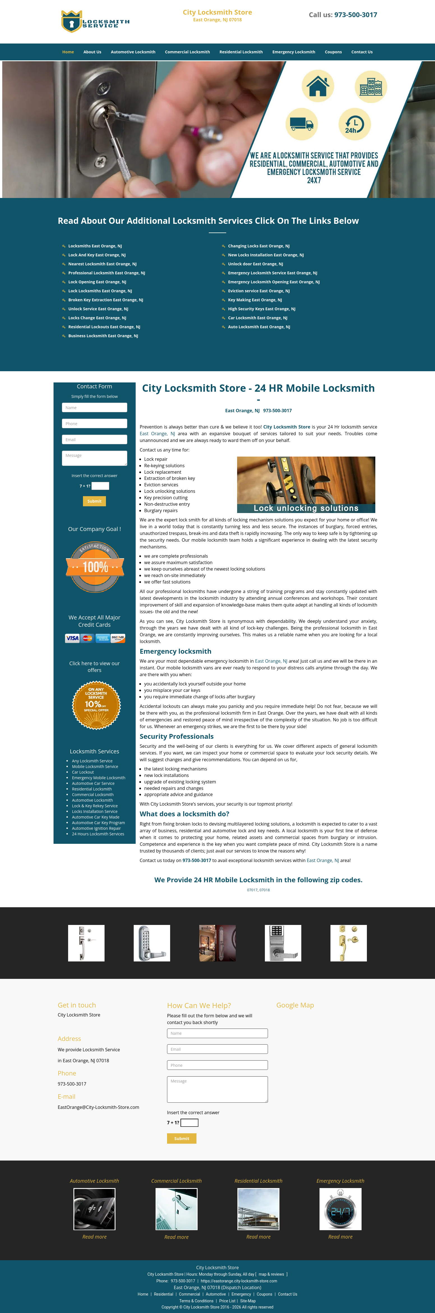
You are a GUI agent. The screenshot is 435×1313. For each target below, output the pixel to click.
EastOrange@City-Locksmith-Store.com (98, 1107)
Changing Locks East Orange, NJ (259, 246)
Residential (163, 1294)
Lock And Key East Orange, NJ (97, 254)
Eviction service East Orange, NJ (259, 290)
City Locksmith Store (286, 427)
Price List (227, 1301)
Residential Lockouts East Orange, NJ (104, 326)
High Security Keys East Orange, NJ (262, 308)
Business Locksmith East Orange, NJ (103, 335)
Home (68, 51)
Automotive (216, 1294)
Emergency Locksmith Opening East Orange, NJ (274, 281)
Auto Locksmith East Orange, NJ (259, 326)
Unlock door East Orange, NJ (255, 263)
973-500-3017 (355, 14)
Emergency (241, 1294)
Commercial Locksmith (187, 51)
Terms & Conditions (196, 1301)
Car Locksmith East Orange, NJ (258, 317)
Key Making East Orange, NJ (255, 299)
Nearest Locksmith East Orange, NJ (102, 263)
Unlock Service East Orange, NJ (98, 308)
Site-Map (248, 1301)
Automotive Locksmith (133, 51)
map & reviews (272, 1274)
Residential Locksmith (241, 51)
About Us (92, 51)
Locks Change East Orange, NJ (97, 317)
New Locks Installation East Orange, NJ (266, 254)
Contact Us (362, 51)
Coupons (333, 51)
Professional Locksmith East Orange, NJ (106, 272)
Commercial (189, 1294)
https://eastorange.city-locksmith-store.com (239, 1281)
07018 (265, 889)
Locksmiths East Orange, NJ (95, 246)
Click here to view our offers (94, 666)
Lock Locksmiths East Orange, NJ (100, 290)
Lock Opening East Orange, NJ (97, 281)
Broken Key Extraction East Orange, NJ (105, 299)
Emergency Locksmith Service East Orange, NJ (272, 272)
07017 (252, 889)
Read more (94, 1236)
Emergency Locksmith (293, 51)
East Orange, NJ (242, 410)
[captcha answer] (100, 486)
